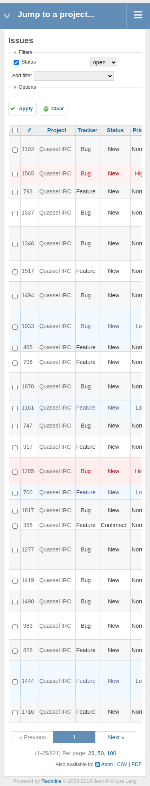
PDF (137, 764)
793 (27, 191)
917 (27, 447)
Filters (25, 52)
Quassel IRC (55, 149)
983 (27, 626)
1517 (28, 271)
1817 (28, 510)
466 (27, 347)
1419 (28, 580)
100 (111, 753)
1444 (28, 681)
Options (27, 87)
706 (27, 362)
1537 (28, 212)
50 (101, 753)
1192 (28, 149)
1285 (28, 471)
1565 (28, 173)
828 (27, 650)
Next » (116, 737)
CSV (122, 764)
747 (27, 425)
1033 (28, 326)
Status (28, 62)
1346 (28, 243)
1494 (28, 295)
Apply (26, 108)
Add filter (22, 75)
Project (56, 130)
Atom (107, 764)
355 (27, 525)
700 (27, 492)
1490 (28, 601)
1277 (28, 549)
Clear (57, 108)
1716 (28, 711)
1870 (28, 386)
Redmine (51, 781)
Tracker (88, 130)
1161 (28, 407)
